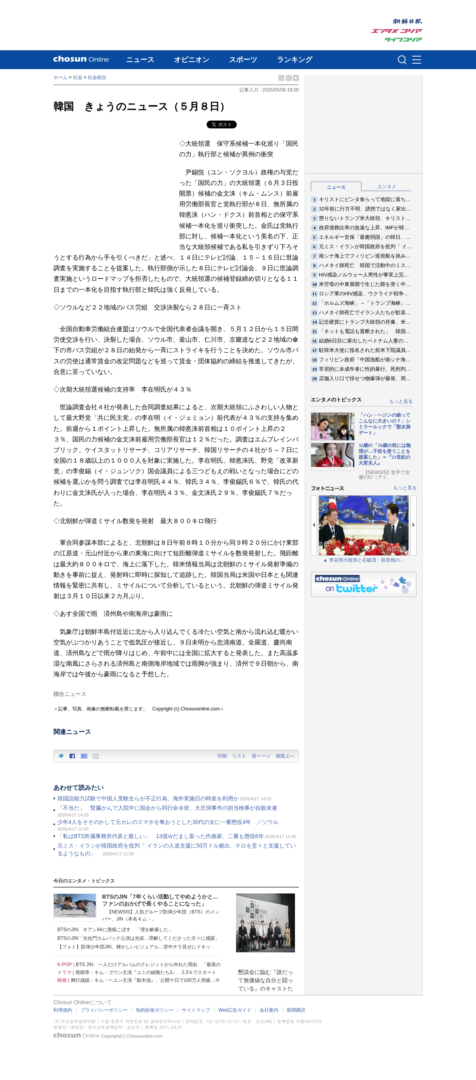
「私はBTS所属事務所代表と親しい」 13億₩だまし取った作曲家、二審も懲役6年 (160, 836)
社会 (77, 77)
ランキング (294, 60)
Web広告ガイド (234, 1010)
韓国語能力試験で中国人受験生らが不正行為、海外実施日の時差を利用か (148, 798)
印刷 (222, 756)
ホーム (60, 77)
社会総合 (97, 77)
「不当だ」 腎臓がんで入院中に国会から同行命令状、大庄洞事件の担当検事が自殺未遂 (170, 808)
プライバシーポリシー (104, 1010)
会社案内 (269, 1010)
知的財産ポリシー (155, 1010)
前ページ (261, 756)
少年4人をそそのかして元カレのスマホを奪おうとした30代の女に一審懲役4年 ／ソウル (167, 822)
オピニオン (191, 60)
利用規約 (62, 1010)
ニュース (140, 60)
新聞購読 (296, 1010)
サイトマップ (196, 1010)
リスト (239, 756)
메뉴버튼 (417, 60)
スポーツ (243, 60)
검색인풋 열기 (402, 60)
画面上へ (285, 756)
